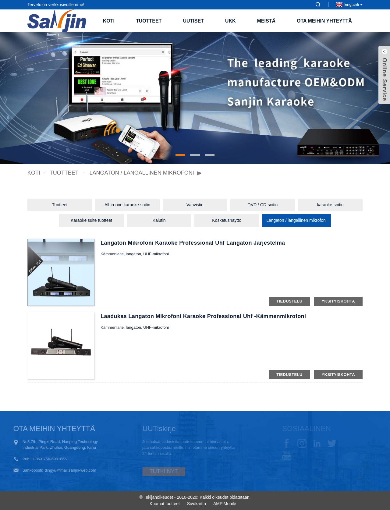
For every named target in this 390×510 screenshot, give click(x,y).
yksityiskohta (338, 301)
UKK (230, 20)
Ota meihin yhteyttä (324, 20)
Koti (109, 20)
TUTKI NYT (154, 471)
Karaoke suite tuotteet (91, 220)
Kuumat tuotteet (165, 503)
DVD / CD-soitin (263, 204)
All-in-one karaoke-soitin (127, 204)
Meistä (266, 20)
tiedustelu (289, 301)
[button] (180, 154)
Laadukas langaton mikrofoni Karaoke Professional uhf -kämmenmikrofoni (203, 316)
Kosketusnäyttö (226, 220)
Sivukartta (196, 503)
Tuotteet (148, 20)
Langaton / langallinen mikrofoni (141, 173)
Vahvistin (195, 204)
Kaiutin (159, 220)
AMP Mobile (224, 503)
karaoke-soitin (330, 204)
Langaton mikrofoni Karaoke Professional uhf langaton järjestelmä (193, 243)
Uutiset (193, 20)
